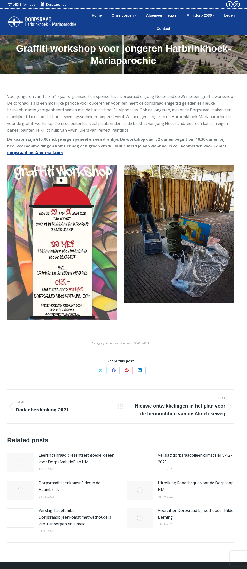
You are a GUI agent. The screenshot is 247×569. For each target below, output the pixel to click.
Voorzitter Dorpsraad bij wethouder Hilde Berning (195, 514)
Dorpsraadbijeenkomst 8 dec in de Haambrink (69, 486)
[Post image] (20, 462)
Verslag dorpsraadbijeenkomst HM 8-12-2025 (195, 458)
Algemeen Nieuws (118, 343)
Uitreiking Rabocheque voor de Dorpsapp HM (195, 486)
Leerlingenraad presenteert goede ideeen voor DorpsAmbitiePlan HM (76, 458)
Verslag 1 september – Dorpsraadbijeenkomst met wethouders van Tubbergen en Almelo (75, 517)
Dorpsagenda (56, 4)
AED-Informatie (24, 4)
